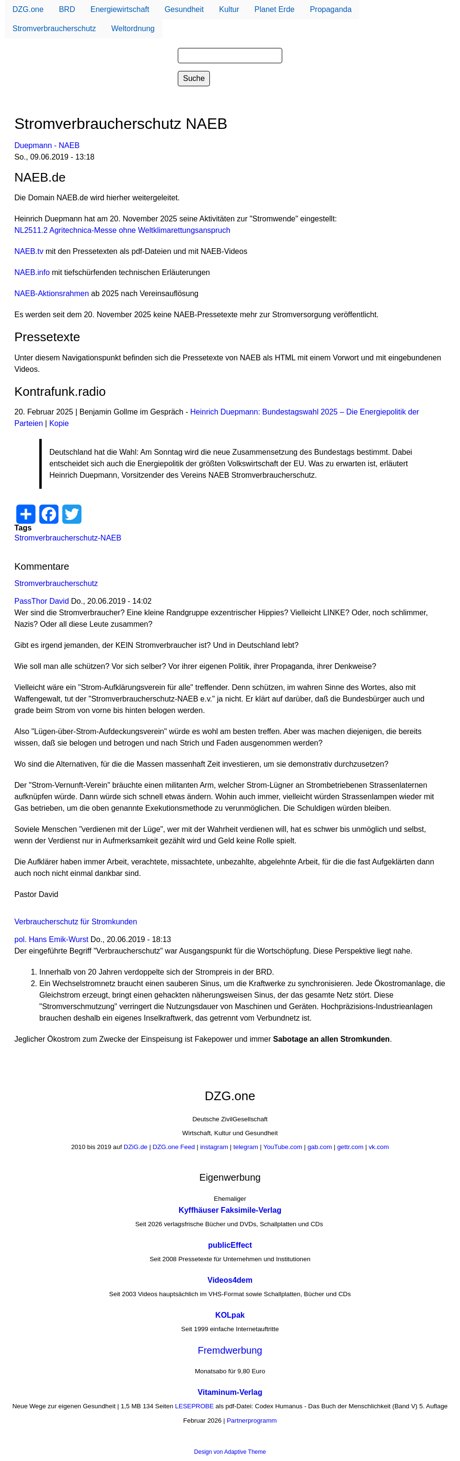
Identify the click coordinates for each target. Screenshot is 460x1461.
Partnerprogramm (251, 1420)
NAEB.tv (28, 251)
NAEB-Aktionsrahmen (51, 293)
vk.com (378, 1146)
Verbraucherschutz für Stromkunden (75, 922)
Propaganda (331, 9)
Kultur (229, 9)
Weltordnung (132, 28)
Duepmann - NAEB (47, 145)
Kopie (59, 423)
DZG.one (28, 9)
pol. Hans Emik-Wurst (51, 939)
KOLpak (229, 1315)
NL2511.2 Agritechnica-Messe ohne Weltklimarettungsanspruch (122, 230)
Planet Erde (274, 9)
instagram (214, 1146)
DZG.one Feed (174, 1146)
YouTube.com (283, 1146)
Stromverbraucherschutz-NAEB (67, 538)
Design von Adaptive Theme (230, 1452)
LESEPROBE (194, 1406)
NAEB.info (32, 272)
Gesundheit (184, 9)
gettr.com (350, 1146)
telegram (245, 1146)
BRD (67, 9)
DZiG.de (136, 1146)
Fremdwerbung (230, 1350)
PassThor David (41, 601)
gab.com (319, 1146)
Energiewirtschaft (120, 9)
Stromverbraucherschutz (54, 28)
